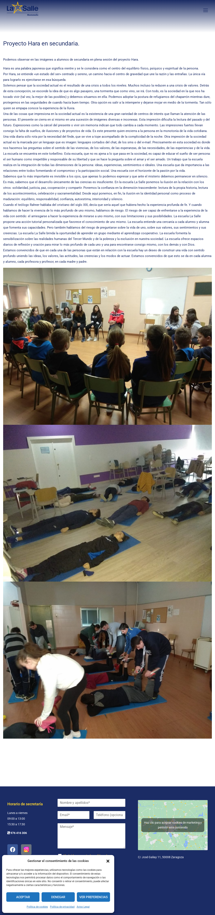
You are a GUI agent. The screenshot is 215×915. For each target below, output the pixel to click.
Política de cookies (37, 906)
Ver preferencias (93, 897)
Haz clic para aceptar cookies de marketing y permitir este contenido (173, 825)
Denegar (58, 897)
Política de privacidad (62, 906)
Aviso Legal (83, 906)
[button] (108, 861)
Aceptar (23, 897)
